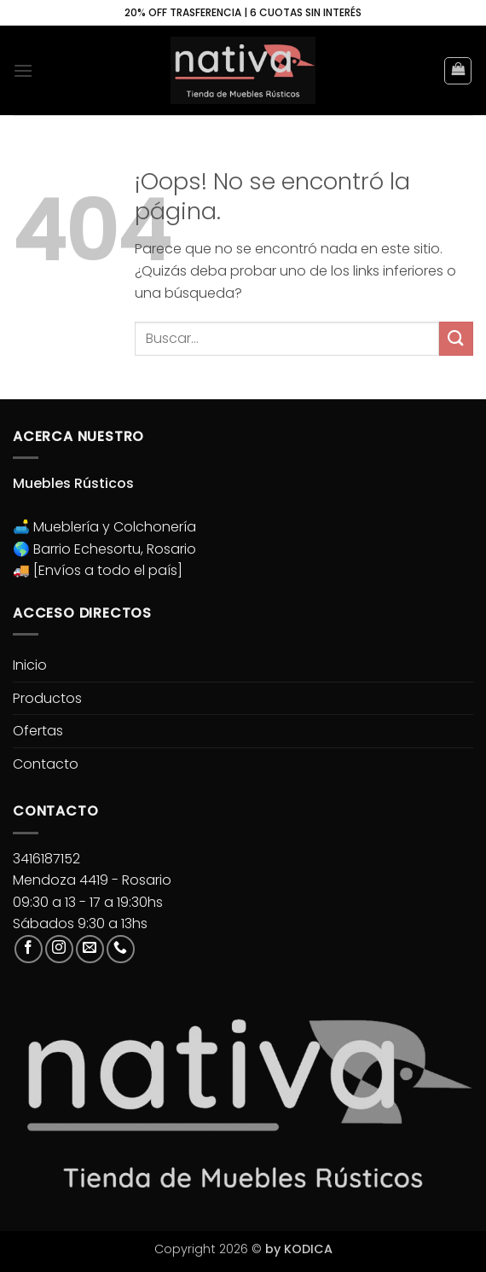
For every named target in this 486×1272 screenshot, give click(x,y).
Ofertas (38, 731)
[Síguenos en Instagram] (59, 949)
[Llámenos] (121, 949)
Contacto (45, 764)
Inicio (30, 665)
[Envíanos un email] (90, 949)
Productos (47, 698)
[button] (23, 70)
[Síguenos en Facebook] (28, 949)
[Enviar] (456, 338)
